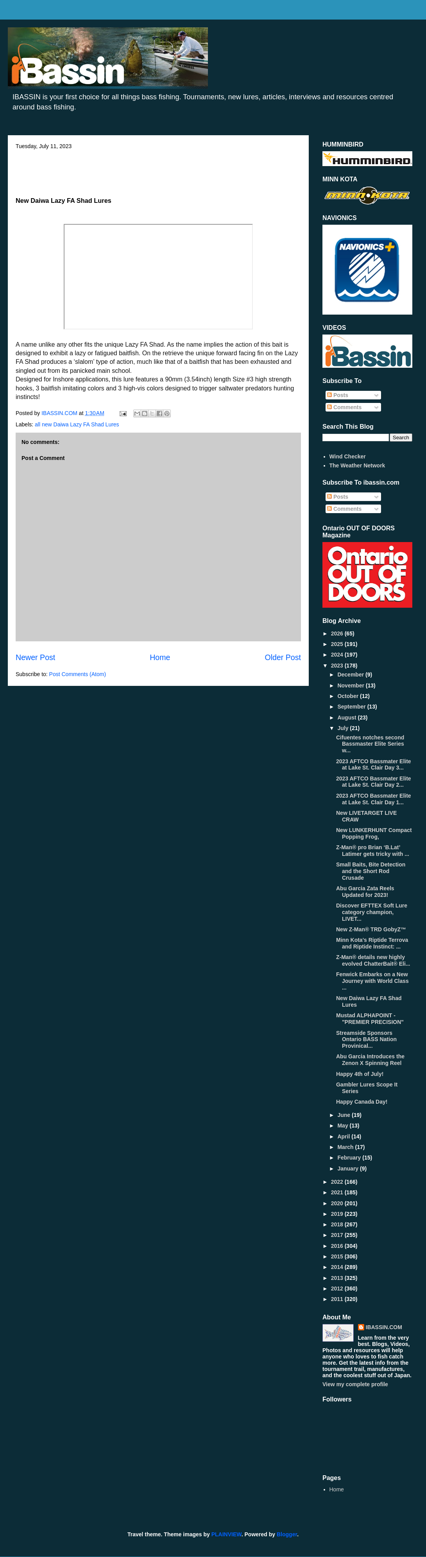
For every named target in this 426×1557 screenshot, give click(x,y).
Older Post (283, 657)
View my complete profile (355, 1384)
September (352, 706)
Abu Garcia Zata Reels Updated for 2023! (365, 891)
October (348, 696)
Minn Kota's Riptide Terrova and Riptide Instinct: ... (372, 943)
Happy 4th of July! (359, 1074)
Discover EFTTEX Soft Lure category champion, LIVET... (371, 912)
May (343, 1125)
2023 (338, 665)
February (349, 1157)
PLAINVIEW (226, 1534)
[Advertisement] (158, 170)
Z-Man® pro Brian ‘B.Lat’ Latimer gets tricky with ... (372, 850)
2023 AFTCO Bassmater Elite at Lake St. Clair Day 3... (373, 764)
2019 (338, 1214)
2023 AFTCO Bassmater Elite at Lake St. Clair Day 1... (373, 799)
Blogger (287, 1534)
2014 (338, 1267)
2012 (338, 1288)
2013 (338, 1278)
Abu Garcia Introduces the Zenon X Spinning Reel (370, 1059)
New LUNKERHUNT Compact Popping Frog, (374, 833)
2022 (338, 1182)
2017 (338, 1235)
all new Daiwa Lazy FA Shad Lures (77, 424)
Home (160, 657)
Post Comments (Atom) (77, 674)
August (347, 717)
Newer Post (35, 657)
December (351, 674)
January (348, 1168)
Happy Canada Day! (361, 1102)
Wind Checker (347, 456)
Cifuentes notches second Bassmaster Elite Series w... (370, 744)
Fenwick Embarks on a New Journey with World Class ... (372, 981)
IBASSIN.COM (60, 413)
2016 (338, 1246)
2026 (338, 633)
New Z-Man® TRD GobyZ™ (371, 929)
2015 (338, 1256)
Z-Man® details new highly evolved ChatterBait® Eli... (373, 960)
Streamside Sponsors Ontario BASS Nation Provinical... (366, 1039)
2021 (338, 1192)
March (346, 1147)
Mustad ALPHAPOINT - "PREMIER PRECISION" (370, 1018)
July (343, 728)
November (351, 685)
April (344, 1136)
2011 (338, 1299)
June (344, 1115)
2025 (338, 644)
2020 (338, 1203)
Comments (344, 407)
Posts (337, 395)
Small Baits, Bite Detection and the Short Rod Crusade (370, 871)
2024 (338, 654)
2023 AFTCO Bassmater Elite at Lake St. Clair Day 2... (373, 781)
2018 (338, 1224)
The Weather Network (357, 465)
